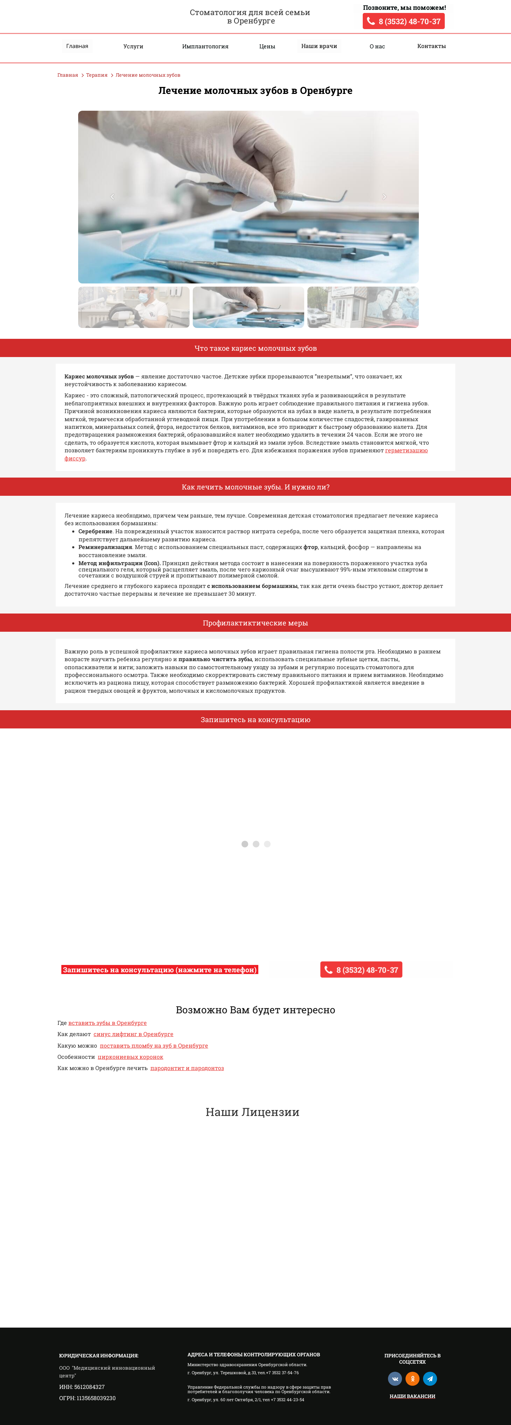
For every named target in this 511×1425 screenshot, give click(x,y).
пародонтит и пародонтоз (187, 1067)
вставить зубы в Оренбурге (107, 1022)
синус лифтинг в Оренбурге (133, 1033)
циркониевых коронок (130, 1056)
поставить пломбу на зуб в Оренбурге (154, 1045)
